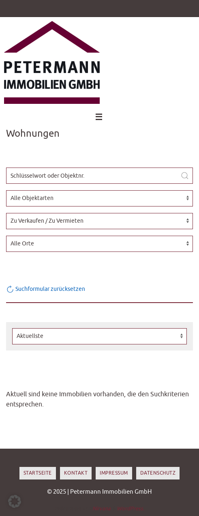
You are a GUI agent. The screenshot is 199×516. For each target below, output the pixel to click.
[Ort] (99, 244)
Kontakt (76, 473)
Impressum (114, 473)
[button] (14, 501)
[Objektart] (99, 198)
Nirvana (101, 508)
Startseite (38, 473)
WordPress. (130, 508)
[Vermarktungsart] (99, 221)
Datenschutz (158, 473)
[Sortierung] (99, 336)
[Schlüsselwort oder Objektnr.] (99, 176)
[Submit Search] (185, 176)
